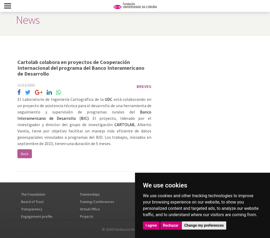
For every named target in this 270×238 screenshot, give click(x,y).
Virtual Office (90, 209)
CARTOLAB (124, 124)
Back (24, 153)
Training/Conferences (97, 201)
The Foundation (33, 194)
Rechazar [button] (171, 225)
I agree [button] (151, 225)
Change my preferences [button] (204, 225)
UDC (108, 99)
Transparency (31, 209)
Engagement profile (36, 216)
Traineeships (90, 194)
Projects (86, 216)
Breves (144, 86)
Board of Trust (32, 201)
